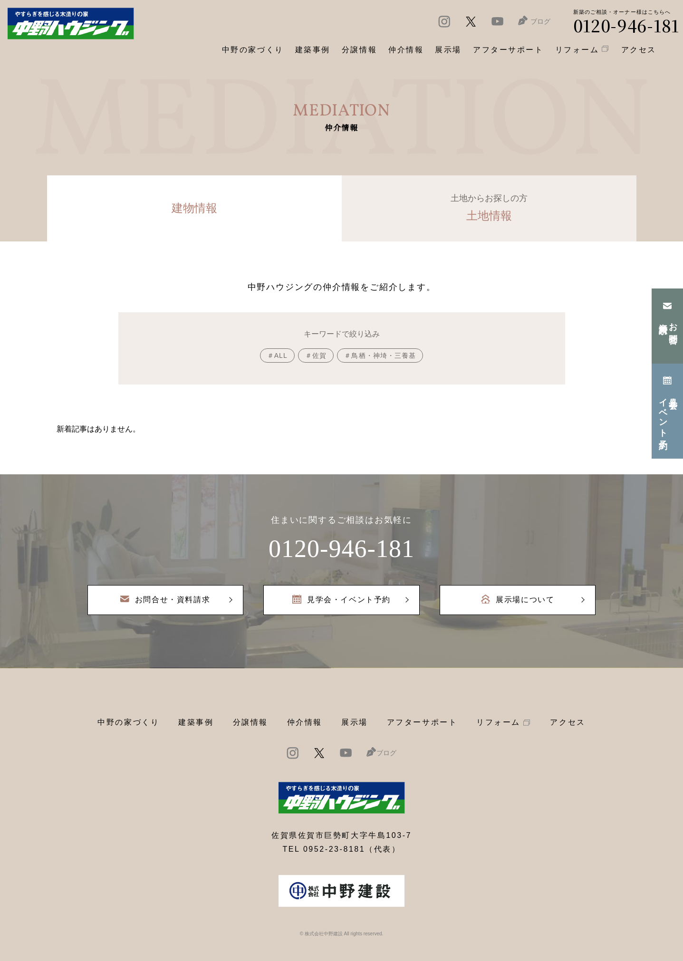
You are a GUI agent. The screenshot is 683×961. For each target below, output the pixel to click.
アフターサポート (422, 722)
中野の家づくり (128, 722)
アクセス (567, 722)
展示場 (354, 722)
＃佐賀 (316, 355)
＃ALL (277, 355)
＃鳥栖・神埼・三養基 (380, 355)
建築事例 (312, 50)
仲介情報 (304, 722)
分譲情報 (250, 722)
